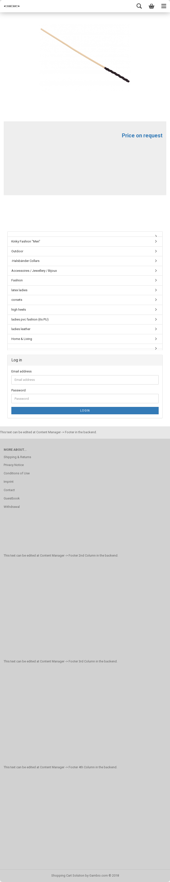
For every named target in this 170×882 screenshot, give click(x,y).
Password (18, 390)
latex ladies (19, 290)
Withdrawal (12, 507)
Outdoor (17, 251)
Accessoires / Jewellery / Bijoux (34, 271)
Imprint (9, 481)
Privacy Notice (14, 465)
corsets (16, 300)
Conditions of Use (17, 473)
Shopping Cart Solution (67, 875)
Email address (21, 371)
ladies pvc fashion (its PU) (30, 319)
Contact (9, 490)
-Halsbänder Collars (25, 261)
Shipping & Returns (17, 457)
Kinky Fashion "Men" (25, 241)
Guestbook (12, 498)
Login (85, 410)
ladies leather (20, 329)
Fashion (17, 280)
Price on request (142, 135)
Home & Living (21, 339)
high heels (18, 309)
